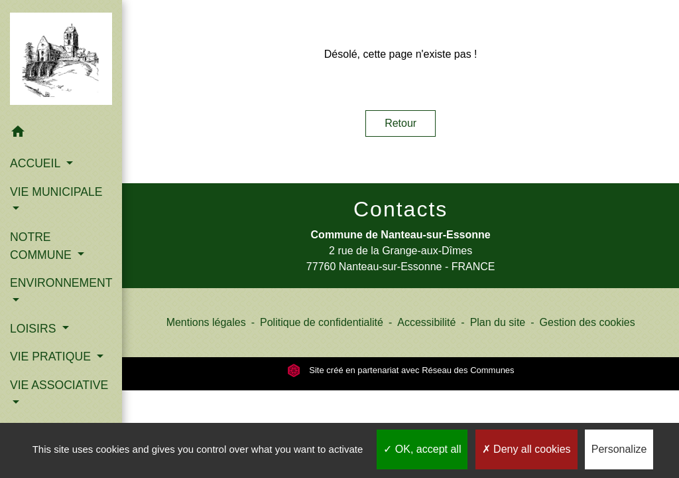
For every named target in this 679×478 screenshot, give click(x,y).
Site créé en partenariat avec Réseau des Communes (401, 370)
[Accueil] (61, 58)
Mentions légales (206, 322)
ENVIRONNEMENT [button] (61, 282)
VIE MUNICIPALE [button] (56, 192)
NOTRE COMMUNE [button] (42, 245)
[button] (61, 133)
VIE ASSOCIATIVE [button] (59, 385)
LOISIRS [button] (34, 328)
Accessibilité (426, 322)
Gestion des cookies (587, 322)
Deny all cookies (526, 449)
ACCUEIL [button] (37, 163)
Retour (400, 123)
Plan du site (498, 322)
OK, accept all (422, 449)
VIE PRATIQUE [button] (52, 356)
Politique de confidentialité (321, 322)
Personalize (619, 449)
